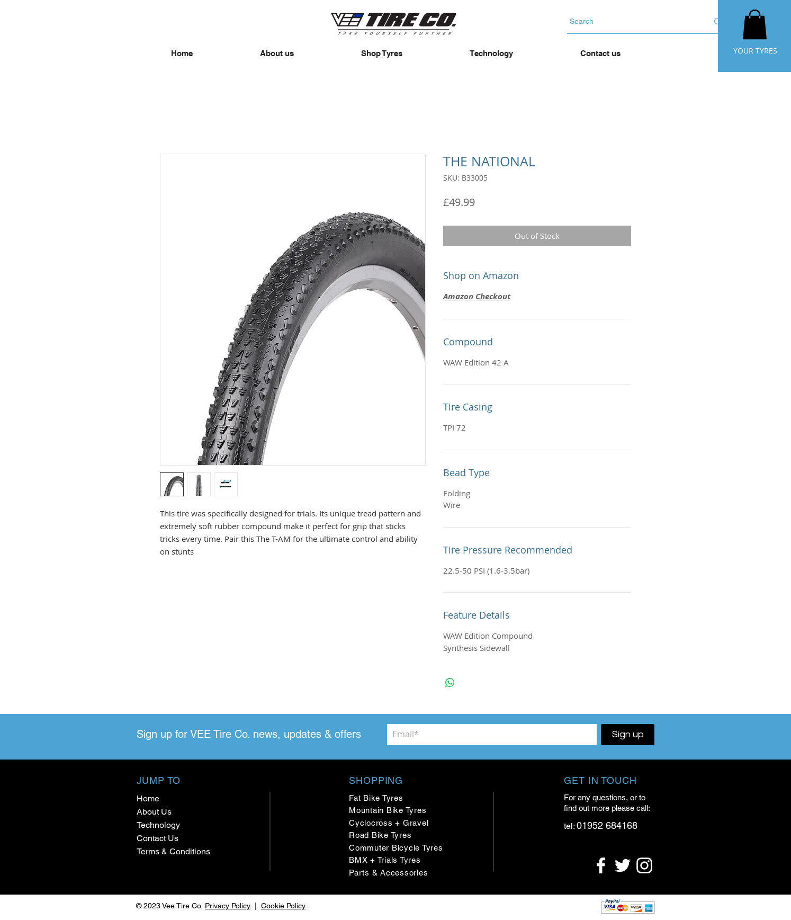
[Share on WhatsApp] (450, 682)
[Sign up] (627, 734)
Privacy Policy (227, 905)
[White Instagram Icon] (644, 865)
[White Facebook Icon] (601, 865)
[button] (754, 24)
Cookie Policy (283, 905)
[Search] (631, 21)
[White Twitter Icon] (622, 865)
